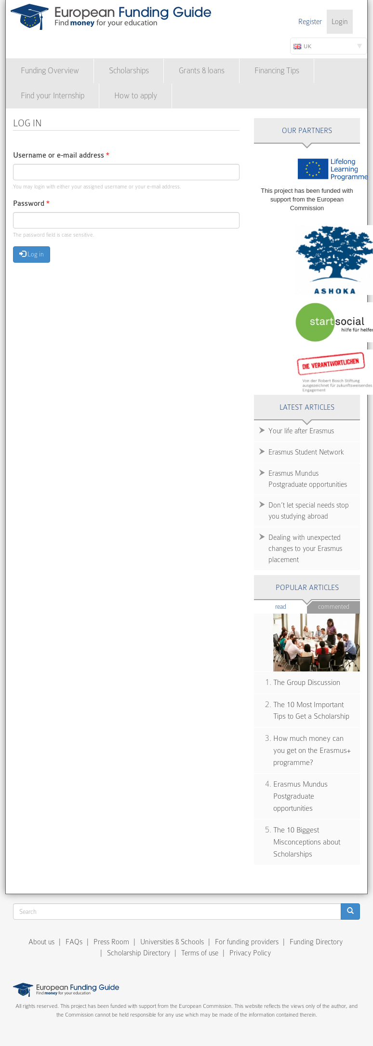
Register (310, 22)
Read (291, 606)
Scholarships (129, 70)
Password (31, 204)
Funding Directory (316, 942)
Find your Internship (52, 95)
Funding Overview (50, 70)
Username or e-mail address (61, 155)
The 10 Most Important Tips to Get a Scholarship (311, 710)
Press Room (111, 942)
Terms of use (199, 953)
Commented (333, 606)
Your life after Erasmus (301, 431)
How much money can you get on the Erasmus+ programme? (312, 750)
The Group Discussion (306, 682)
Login (340, 22)
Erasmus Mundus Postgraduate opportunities (307, 478)
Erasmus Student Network (306, 452)
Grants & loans (202, 70)
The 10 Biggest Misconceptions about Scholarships (306, 842)
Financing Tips (276, 70)
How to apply (135, 95)
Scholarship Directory (138, 953)
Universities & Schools (172, 942)
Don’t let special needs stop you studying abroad (308, 510)
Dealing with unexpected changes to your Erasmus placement (305, 548)
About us (41, 942)
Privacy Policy (250, 953)
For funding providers (247, 942)
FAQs (74, 942)
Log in (31, 254)
